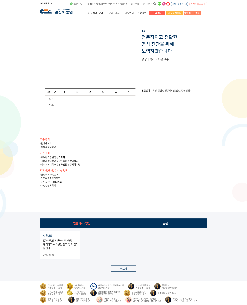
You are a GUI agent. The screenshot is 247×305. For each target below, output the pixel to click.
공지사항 (146, 3)
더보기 (123, 268)
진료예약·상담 (95, 13)
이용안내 (129, 13)
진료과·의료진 (113, 13)
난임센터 (157, 13)
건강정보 (141, 13)
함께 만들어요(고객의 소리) (106, 3)
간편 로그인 (77, 3)
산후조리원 (135, 3)
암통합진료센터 (192, 13)
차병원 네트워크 (197, 4)
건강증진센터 (175, 13)
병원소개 (123, 3)
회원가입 (89, 3)
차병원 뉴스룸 (177, 4)
